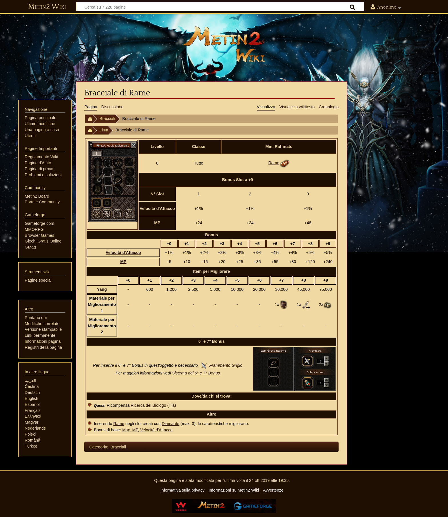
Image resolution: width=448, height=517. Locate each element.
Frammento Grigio (226, 365)
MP (123, 261)
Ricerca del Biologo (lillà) (153, 405)
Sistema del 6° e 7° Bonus (196, 373)
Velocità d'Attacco (123, 252)
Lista (103, 130)
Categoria (98, 447)
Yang (102, 289)
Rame (273, 163)
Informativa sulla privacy (182, 490)
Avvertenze (273, 490)
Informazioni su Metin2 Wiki (234, 490)
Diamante (170, 423)
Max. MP (130, 430)
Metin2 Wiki (47, 7)
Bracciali (107, 118)
